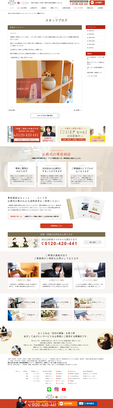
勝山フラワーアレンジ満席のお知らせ (95, 63)
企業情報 (100, 8)
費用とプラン (54, 8)
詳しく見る (93, 242)
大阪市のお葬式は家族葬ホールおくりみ (17, 13)
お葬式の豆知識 (48, 371)
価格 (27, 378)
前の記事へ (12, 110)
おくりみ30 (36, 373)
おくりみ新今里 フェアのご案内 (95, 58)
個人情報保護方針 (88, 371)
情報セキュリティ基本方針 (90, 373)
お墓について (48, 383)
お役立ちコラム (73, 383)
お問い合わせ (72, 371)
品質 (27, 373)
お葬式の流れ (48, 373)
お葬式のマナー (49, 376)
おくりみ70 (36, 378)
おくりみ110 (37, 381)
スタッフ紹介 (60, 383)
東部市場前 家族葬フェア (94, 72)
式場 (27, 376)
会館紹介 (43, 8)
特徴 (26, 371)
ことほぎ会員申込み (74, 376)
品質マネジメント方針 (89, 376)
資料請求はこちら (56, 226)
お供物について (49, 378)
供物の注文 (90, 8)
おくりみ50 (36, 376)
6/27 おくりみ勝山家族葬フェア (95, 68)
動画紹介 (59, 378)
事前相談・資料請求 (74, 373)
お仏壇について (49, 381)
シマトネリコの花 (92, 76)
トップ (12, 8)
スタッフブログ (78, 8)
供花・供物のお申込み (74, 378)
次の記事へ (77, 110)
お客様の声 (33, 8)
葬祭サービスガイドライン (90, 378)
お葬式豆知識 (66, 8)
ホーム (18, 371)
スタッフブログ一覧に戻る (45, 115)
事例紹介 (59, 376)
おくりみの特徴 (21, 8)
